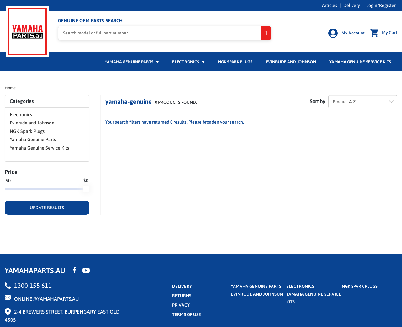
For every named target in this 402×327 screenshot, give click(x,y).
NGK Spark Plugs (235, 61)
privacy (181, 305)
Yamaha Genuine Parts (132, 61)
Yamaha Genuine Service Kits (360, 61)
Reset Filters (264, 124)
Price (11, 172)
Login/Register (381, 5)
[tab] (47, 101)
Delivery (351, 5)
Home (10, 88)
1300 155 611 (33, 285)
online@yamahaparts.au (46, 299)
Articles (329, 5)
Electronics (188, 61)
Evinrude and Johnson (291, 61)
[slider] (86, 189)
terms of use (186, 314)
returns (181, 295)
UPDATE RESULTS (47, 207)
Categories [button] (47, 101)
